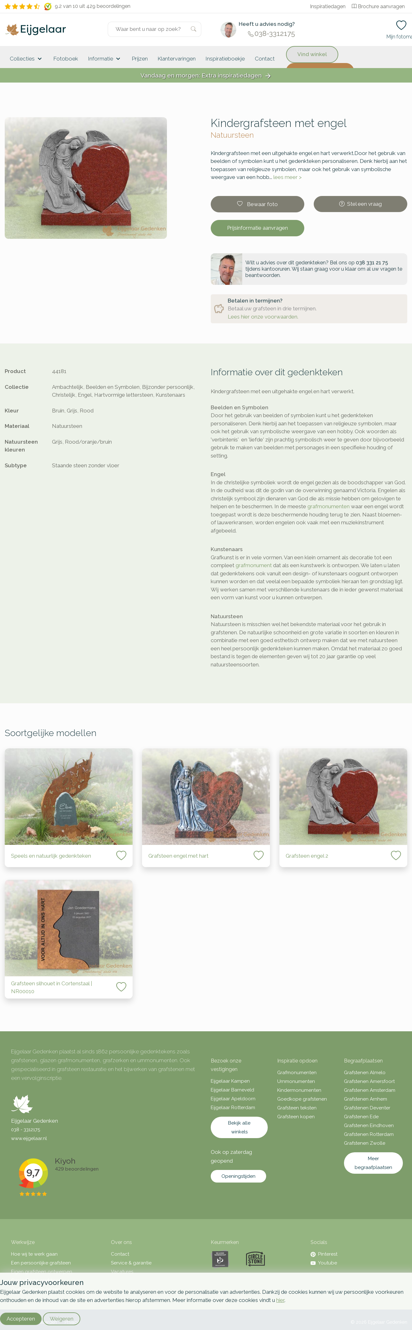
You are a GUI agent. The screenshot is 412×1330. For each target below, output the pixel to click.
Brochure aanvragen (378, 6)
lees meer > (287, 177)
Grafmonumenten (297, 1072)
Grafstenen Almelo (365, 1072)
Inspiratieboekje (225, 58)
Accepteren (21, 1319)
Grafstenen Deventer (367, 1108)
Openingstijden (238, 1176)
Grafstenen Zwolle (364, 1143)
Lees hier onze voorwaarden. (263, 317)
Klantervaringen (177, 58)
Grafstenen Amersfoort (369, 1081)
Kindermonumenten (299, 1090)
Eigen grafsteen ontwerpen (41, 1272)
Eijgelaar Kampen (230, 1081)
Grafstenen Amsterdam (369, 1090)
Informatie (105, 59)
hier (280, 1300)
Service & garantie (131, 1263)
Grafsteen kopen (296, 1117)
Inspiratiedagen (328, 6)
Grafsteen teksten (297, 1108)
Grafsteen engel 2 (307, 856)
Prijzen (140, 58)
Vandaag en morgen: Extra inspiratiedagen (206, 76)
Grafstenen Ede (361, 1117)
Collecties (26, 59)
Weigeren (61, 1319)
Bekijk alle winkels (239, 1127)
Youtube (324, 1263)
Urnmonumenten (296, 1081)
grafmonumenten (328, 506)
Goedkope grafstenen (302, 1099)
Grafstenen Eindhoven (369, 1125)
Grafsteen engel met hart (178, 856)
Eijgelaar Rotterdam (233, 1107)
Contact (265, 58)
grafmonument (254, 565)
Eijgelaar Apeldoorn (233, 1099)
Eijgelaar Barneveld (232, 1090)
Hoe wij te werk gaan (34, 1254)
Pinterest (324, 1254)
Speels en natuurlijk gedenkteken (51, 856)
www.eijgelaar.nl (29, 1138)
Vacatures (122, 1272)
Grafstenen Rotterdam (369, 1134)
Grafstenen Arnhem (365, 1099)
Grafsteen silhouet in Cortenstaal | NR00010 (51, 987)
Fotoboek (66, 58)
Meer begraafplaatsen (373, 1163)
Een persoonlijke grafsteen (41, 1263)
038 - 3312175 (25, 1129)
